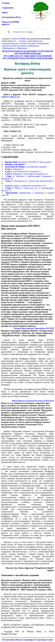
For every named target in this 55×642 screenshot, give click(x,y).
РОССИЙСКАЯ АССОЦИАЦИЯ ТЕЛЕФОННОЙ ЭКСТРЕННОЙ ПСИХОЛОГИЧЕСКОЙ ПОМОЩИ (27, 57)
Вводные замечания (14, 164)
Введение (13, 169)
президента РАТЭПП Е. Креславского (28, 162)
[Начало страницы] (24, 640)
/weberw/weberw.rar (10, 97)
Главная (6, 3)
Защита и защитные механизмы (23, 186)
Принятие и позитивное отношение (25, 174)
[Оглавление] (8, 640)
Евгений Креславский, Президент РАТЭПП (34, 328)
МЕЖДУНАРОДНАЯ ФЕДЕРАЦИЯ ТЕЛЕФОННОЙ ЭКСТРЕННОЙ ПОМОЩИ (27, 52)
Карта (5, 12)
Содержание (7, 8)
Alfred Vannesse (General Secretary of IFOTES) (33, 401)
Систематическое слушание (21, 171)
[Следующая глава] (43, 640)
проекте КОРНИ (18, 39)
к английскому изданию (26, 167)
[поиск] (26, 32)
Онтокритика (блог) (11, 17)
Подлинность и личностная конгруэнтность (29, 181)
